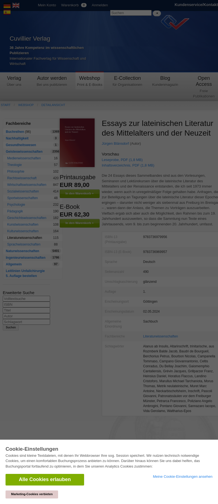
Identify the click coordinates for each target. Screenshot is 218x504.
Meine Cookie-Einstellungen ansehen (182, 476)
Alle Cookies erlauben (45, 479)
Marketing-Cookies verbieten (32, 494)
